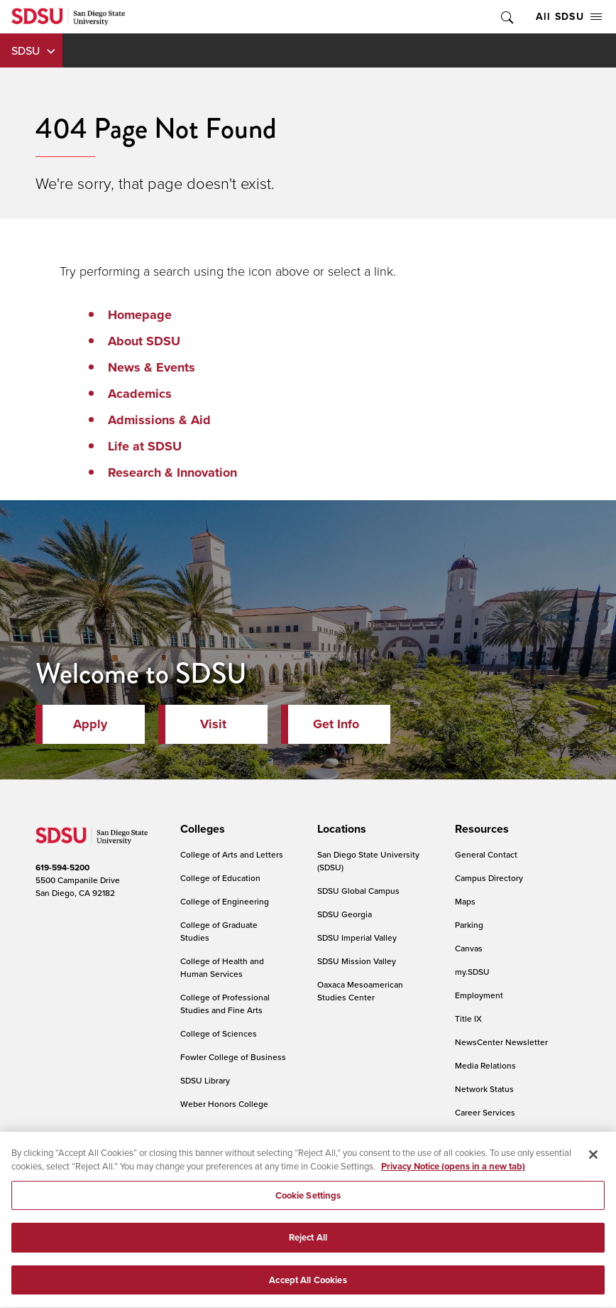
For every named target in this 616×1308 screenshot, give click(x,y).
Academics (140, 393)
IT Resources (480, 1136)
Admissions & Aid (159, 420)
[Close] (593, 1163)
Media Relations (485, 1065)
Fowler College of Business (233, 1057)
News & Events (151, 367)
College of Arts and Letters (231, 854)
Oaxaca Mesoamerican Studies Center (360, 990)
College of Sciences (218, 1033)
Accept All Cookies (307, 1289)
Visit (213, 724)
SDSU (25, 50)
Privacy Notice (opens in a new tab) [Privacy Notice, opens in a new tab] (453, 1175)
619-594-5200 (62, 867)
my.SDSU (472, 972)
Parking (469, 925)
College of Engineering (224, 901)
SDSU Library (205, 1080)
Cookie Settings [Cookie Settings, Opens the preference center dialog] (308, 1204)
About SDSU (144, 341)
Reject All (308, 1247)
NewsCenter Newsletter (501, 1042)
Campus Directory (489, 878)
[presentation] (200, 829)
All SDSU (569, 16)
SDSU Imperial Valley (357, 937)
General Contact (486, 854)
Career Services (485, 1112)
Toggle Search (506, 16)
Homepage (140, 315)
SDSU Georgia (344, 914)
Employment (479, 995)
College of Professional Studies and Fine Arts (225, 1003)
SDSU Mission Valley (356, 961)
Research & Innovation (172, 472)
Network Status (484, 1089)
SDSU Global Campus (358, 891)
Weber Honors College (224, 1104)
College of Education (220, 878)
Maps (465, 901)
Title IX (468, 1018)
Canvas (469, 948)
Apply (90, 724)
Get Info (336, 724)
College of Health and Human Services (222, 967)
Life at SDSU (145, 446)
